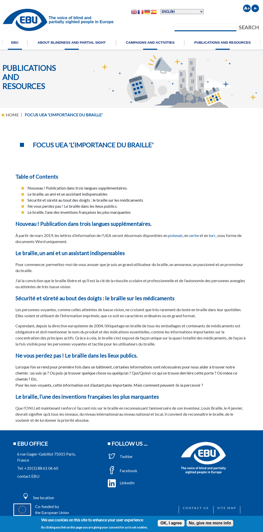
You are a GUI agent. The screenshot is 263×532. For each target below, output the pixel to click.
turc (212, 235)
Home (12, 114)
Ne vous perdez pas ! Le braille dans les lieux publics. (76, 355)
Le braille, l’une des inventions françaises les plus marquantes (87, 396)
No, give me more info (210, 523)
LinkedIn (121, 482)
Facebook (122, 470)
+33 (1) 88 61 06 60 (41, 468)
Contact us (196, 508)
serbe (194, 235)
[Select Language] (182, 11)
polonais (175, 235)
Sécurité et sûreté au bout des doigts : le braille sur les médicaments (94, 298)
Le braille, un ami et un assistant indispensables (70, 253)
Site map (226, 508)
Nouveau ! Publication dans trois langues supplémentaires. (83, 224)
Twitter (120, 456)
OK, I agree (171, 523)
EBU (14, 42)
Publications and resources (222, 42)
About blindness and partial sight (72, 42)
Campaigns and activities (150, 42)
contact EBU (28, 476)
